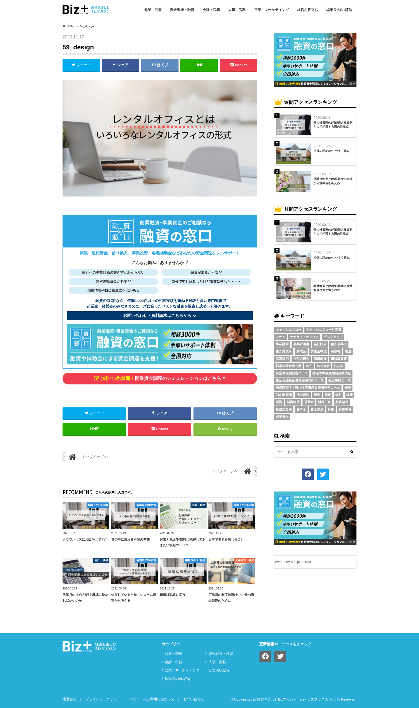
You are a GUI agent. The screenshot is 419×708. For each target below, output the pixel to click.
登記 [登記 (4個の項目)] (347, 388)
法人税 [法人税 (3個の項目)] (339, 366)
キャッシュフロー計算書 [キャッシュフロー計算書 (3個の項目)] (323, 330)
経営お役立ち (307, 10)
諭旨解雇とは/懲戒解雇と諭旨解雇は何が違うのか (332, 288)
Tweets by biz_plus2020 (292, 562)
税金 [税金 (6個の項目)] (317, 395)
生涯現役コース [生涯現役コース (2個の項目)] (339, 380)
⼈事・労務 (237, 10)
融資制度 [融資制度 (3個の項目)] (293, 402)
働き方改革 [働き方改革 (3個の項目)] (284, 351)
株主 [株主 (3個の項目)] (309, 366)
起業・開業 (153, 10)
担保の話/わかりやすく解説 (331, 150)
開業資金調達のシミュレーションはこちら (160, 378)
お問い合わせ (193, 699)
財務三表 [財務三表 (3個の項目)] (324, 402)
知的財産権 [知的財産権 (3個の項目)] (284, 395)
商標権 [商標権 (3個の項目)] (335, 351)
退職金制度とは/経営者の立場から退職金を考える (332, 180)
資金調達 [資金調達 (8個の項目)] (317, 409)
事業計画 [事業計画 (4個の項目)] (282, 344)
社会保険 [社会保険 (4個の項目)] (302, 395)
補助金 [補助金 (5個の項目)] (309, 402)
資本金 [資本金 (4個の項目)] (301, 409)
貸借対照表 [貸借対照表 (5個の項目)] (284, 409)
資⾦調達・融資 (182, 10)
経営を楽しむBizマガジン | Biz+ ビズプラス (290, 700)
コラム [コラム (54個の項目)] (280, 337)
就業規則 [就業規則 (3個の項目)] (282, 358)
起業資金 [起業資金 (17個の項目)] (282, 417)
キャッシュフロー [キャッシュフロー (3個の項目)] (288, 330)
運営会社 (69, 699)
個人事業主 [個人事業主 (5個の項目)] (339, 344)
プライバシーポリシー (103, 699)
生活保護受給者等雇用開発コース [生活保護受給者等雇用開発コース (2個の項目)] (300, 380)
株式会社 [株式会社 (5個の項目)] (323, 366)
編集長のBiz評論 (339, 10)
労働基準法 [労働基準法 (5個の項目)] (319, 351)
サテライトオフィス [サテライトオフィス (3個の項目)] (304, 337)
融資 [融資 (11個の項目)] (279, 402)
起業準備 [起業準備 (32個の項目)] (345, 409)
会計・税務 (211, 10)
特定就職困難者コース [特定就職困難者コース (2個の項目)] (292, 373)
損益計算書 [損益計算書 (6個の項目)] (339, 358)
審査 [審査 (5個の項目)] (348, 351)
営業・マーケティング (271, 10)
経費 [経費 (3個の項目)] (349, 395)
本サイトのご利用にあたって (151, 699)
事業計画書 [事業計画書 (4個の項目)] (301, 344)
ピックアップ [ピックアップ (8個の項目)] (333, 337)
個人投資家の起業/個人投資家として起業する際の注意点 (332, 124)
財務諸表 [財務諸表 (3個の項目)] (341, 402)
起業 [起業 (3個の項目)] (331, 409)
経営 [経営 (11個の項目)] (338, 395)
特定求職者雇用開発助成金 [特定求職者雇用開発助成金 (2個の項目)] (331, 373)
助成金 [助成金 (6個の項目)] (301, 351)
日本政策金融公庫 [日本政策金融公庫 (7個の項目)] (288, 366)
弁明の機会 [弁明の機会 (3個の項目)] (301, 358)
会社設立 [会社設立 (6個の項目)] (320, 344)
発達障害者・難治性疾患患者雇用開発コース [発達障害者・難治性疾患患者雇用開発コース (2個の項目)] (308, 388)
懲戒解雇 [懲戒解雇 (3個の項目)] (320, 358)
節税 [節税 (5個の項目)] (327, 395)
